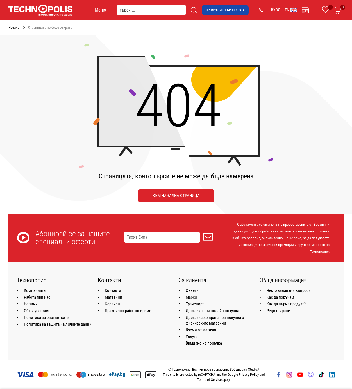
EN (291, 10)
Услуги (192, 336)
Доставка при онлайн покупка (212, 310)
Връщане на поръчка (204, 343)
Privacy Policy (249, 374)
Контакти (113, 290)
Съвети (192, 290)
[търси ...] (151, 10)
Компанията (35, 290)
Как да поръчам (280, 297)
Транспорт (195, 304)
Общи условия (36, 310)
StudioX (253, 369)
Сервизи (112, 304)
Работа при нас (37, 297)
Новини (31, 304)
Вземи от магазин (201, 329)
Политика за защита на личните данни (58, 324)
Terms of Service (209, 379)
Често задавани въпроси (289, 290)
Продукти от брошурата (225, 10)
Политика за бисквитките (46, 317)
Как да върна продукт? (286, 304)
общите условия (247, 238)
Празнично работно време (128, 310)
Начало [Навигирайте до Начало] (14, 27)
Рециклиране (278, 310)
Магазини (113, 297)
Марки (191, 297)
